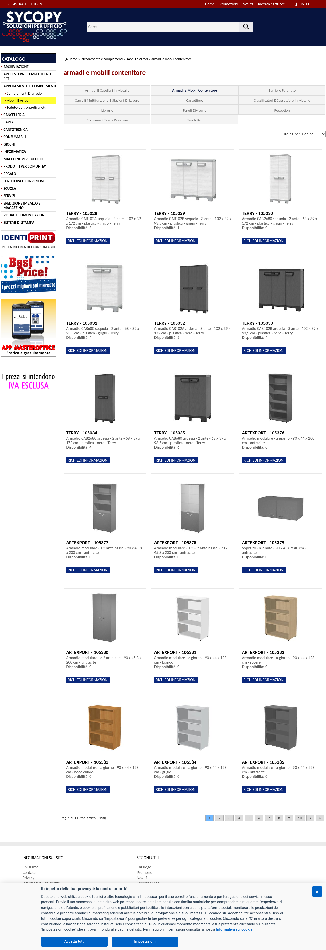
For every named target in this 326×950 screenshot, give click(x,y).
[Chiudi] (317, 891)
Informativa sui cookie (234, 929)
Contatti (29, 872)
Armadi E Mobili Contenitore (194, 90)
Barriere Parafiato (282, 90)
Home (210, 4)
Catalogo (144, 867)
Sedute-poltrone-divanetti (26, 107)
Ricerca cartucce (271, 4)
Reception (282, 110)
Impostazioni (145, 941)
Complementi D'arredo (24, 93)
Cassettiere (194, 100)
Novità (248, 4)
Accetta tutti (74, 941)
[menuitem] (273, 4)
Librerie (107, 110)
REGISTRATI (16, 4)
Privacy (28, 877)
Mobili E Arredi (18, 100)
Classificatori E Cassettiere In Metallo (282, 100)
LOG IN (36, 4)
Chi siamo (31, 867)
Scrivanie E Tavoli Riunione (107, 120)
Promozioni (229, 4)
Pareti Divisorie (194, 110)
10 (300, 818)
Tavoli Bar (194, 120)
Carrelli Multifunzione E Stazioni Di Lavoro (107, 100)
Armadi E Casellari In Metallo (107, 90)
